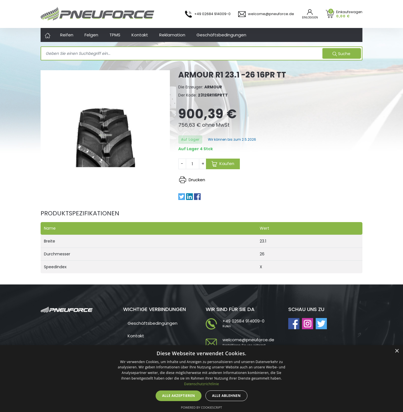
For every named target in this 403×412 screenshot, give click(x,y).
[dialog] (201, 378)
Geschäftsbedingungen (221, 35)
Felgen (91, 35)
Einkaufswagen (349, 14)
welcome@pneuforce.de (248, 340)
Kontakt (140, 35)
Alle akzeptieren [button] (178, 395)
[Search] (182, 53)
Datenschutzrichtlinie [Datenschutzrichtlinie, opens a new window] (201, 384)
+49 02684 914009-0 (243, 321)
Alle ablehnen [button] (226, 395)
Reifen (66, 35)
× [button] (397, 351)
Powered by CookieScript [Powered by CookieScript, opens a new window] (201, 407)
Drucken (192, 180)
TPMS (114, 35)
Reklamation (172, 35)
